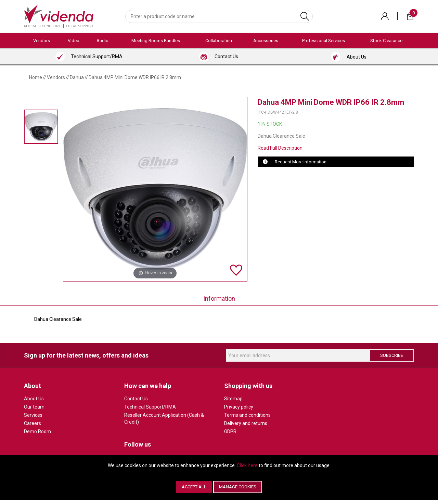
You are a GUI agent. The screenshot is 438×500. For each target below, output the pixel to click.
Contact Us (136, 398)
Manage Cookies (237, 486)
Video (73, 40)
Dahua (77, 77)
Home (35, 77)
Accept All (194, 486)
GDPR (230, 431)
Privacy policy (238, 407)
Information (219, 298)
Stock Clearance (386, 40)
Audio (102, 40)
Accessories (265, 40)
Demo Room (37, 431)
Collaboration (218, 40)
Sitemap (233, 398)
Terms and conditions (247, 415)
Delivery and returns (245, 423)
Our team (34, 407)
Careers (32, 423)
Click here (247, 465)
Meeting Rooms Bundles (155, 40)
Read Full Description (280, 148)
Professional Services (323, 40)
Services (33, 415)
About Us (34, 398)
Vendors (41, 40)
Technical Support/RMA (150, 407)
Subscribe (391, 355)
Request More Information (300, 161)
